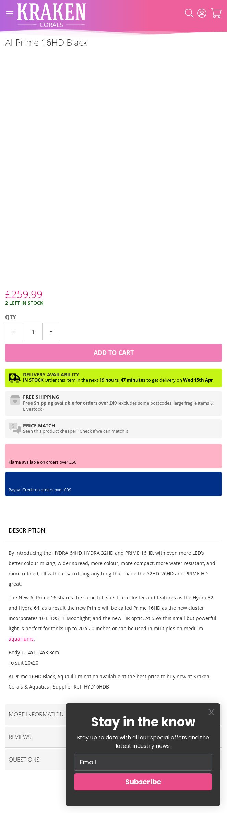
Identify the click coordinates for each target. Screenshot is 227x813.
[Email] (143, 762)
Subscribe (143, 782)
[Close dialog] (211, 712)
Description (27, 530)
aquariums (21, 638)
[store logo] (51, 13)
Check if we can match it (104, 431)
